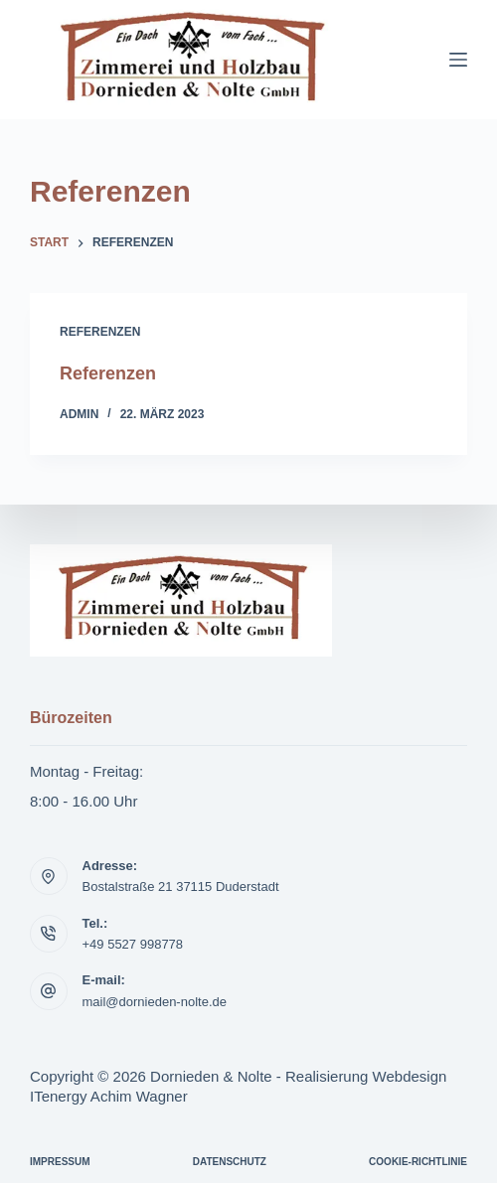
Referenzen (100, 332)
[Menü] (458, 60)
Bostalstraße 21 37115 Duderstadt (181, 886)
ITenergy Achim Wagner (109, 1096)
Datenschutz (229, 1161)
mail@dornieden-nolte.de (155, 1001)
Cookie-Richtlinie (418, 1161)
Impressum (60, 1161)
